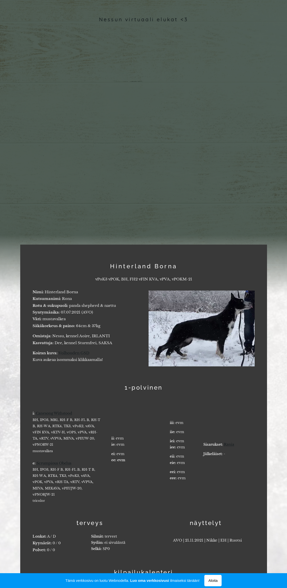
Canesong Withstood (54, 413)
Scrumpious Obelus (54, 463)
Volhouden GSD (73, 352)
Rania (229, 444)
